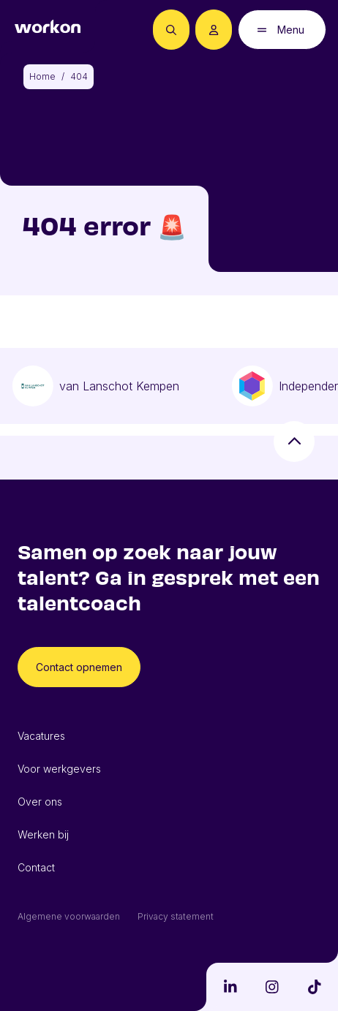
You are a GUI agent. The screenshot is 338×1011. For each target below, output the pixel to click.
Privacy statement (176, 916)
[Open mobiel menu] (282, 30)
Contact (36, 867)
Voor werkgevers (59, 768)
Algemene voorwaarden (69, 916)
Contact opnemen (79, 667)
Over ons (40, 801)
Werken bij (43, 834)
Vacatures (41, 736)
